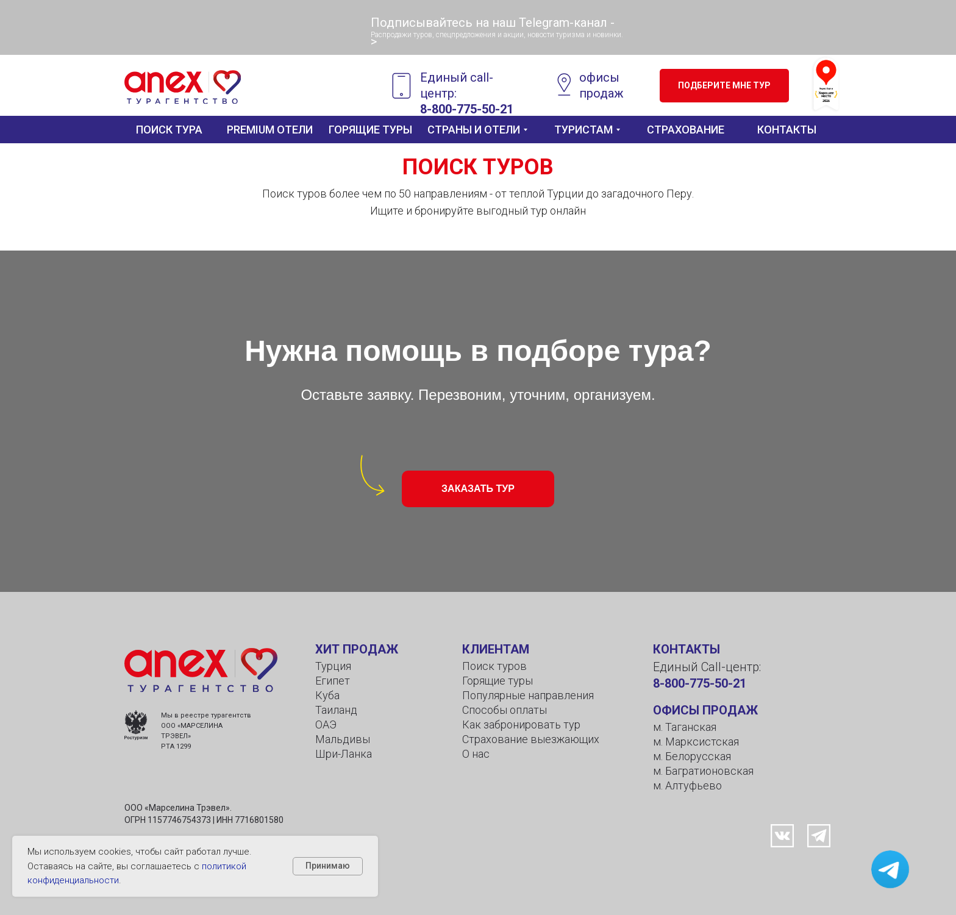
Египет (332, 680)
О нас (476, 753)
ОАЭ (326, 724)
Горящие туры (497, 680)
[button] (724, 85)
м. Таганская (684, 727)
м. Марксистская (696, 741)
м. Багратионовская (703, 770)
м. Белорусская (692, 756)
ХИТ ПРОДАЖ (356, 649)
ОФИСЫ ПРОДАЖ (705, 710)
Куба (327, 695)
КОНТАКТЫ (686, 649)
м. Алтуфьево (687, 785)
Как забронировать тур (521, 724)
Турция (333, 666)
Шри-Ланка (343, 753)
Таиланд (336, 709)
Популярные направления (528, 695)
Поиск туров (494, 666)
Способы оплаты (504, 709)
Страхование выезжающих (530, 739)
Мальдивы (342, 739)
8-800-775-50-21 (699, 683)
